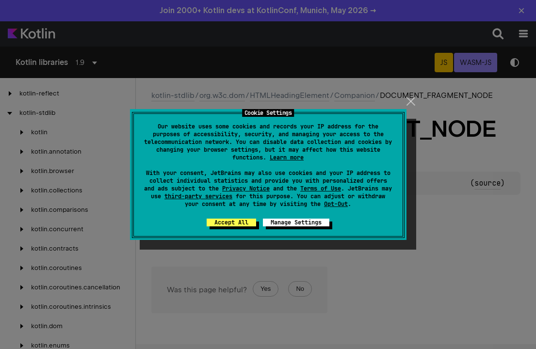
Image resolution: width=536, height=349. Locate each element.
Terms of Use (320, 188)
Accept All (231, 222)
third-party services (198, 196)
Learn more (287, 157)
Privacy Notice (246, 188)
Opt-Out (336, 204)
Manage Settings (296, 222)
